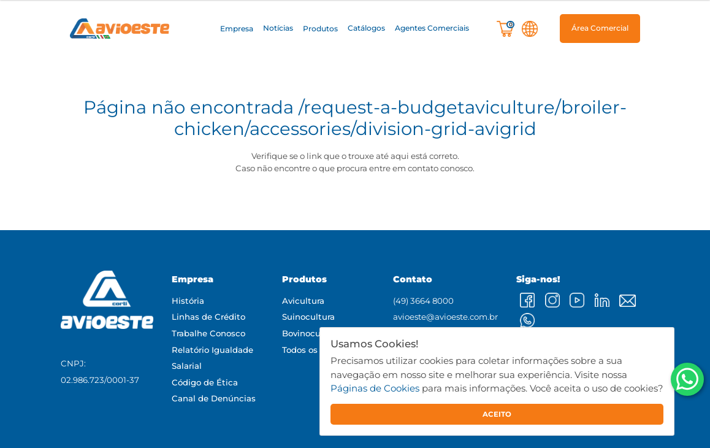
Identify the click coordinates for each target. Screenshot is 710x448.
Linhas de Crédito (208, 317)
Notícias (278, 28)
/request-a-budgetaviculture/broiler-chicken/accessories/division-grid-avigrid (400, 117)
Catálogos (366, 28)
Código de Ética (205, 382)
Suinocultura (308, 317)
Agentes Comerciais (432, 28)
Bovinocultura (311, 333)
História (188, 301)
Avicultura (303, 301)
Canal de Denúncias (214, 398)
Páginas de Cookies (374, 388)
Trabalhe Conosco (208, 333)
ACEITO (497, 414)
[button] (236, 29)
